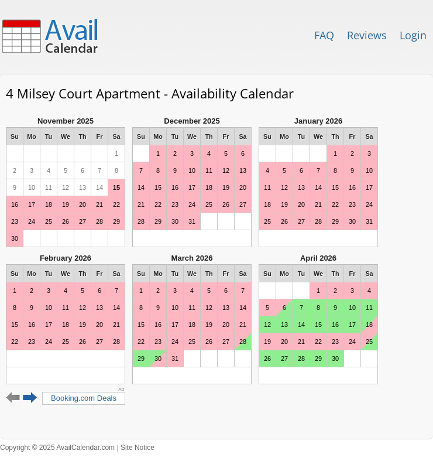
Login (413, 35)
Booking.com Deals (83, 398)
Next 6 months (30, 398)
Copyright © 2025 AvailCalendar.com (57, 447)
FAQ (324, 35)
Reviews (367, 35)
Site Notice (137, 447)
